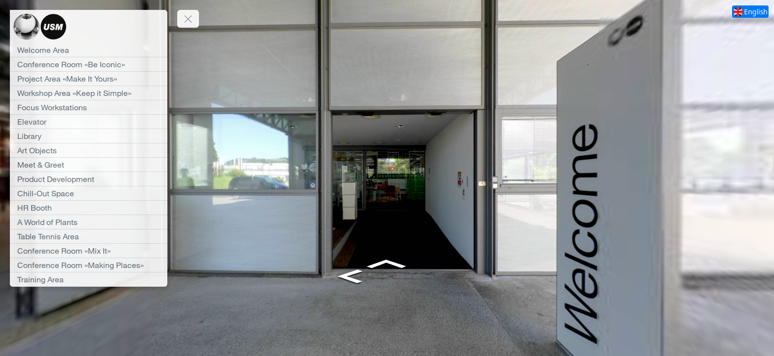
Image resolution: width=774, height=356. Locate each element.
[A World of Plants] (88, 222)
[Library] (88, 136)
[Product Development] (88, 179)
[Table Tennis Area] (88, 236)
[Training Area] (88, 279)
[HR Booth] (88, 208)
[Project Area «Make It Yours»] (88, 79)
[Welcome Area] (88, 50)
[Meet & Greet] (88, 165)
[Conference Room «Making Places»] (88, 265)
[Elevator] (88, 122)
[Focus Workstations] (88, 107)
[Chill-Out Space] (88, 193)
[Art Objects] (88, 150)
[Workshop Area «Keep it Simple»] (88, 93)
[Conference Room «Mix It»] (88, 251)
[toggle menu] (188, 19)
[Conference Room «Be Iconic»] (88, 64)
